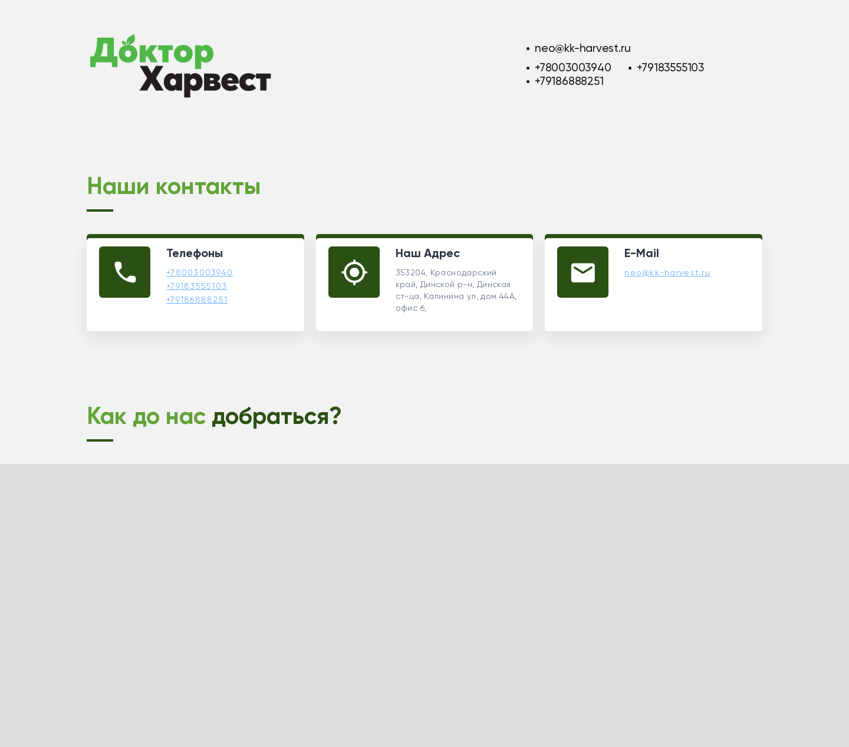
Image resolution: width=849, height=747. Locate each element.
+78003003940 (573, 67)
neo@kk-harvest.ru (582, 48)
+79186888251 (569, 81)
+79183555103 (670, 67)
